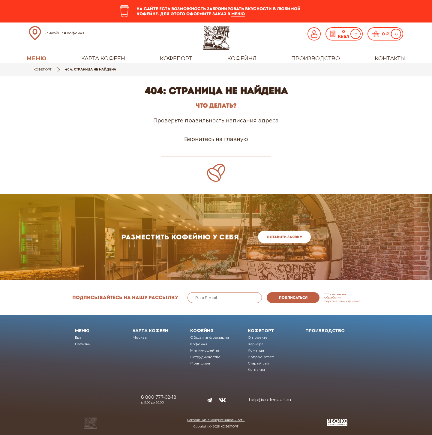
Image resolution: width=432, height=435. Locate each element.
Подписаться (293, 297)
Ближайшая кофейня (64, 33)
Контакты (390, 58)
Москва (140, 337)
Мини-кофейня (204, 350)
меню (238, 13)
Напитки (83, 344)
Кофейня (241, 58)
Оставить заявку (284, 237)
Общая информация (209, 337)
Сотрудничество (205, 357)
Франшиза (200, 363)
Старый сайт (259, 363)
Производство (315, 58)
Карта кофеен (103, 58)
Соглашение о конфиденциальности (215, 420)
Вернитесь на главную (216, 139)
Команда (256, 350)
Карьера (255, 344)
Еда (78, 337)
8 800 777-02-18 (158, 397)
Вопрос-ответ (261, 357)
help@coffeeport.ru (270, 399)
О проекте (258, 337)
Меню (36, 58)
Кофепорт (176, 58)
